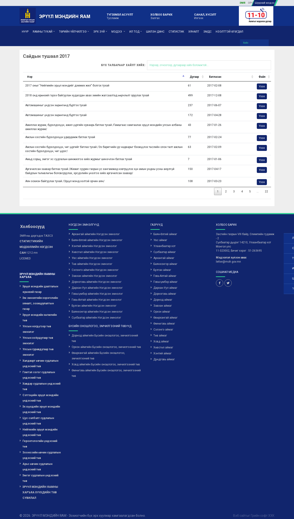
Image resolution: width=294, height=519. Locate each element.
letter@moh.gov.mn (228, 256)
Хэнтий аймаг (162, 348)
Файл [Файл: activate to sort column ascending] (225, 71)
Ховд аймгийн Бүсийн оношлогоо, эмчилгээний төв (106, 359)
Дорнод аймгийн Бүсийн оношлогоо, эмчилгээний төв (105, 333)
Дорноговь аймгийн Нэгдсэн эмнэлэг (97, 276)
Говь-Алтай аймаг (164, 270)
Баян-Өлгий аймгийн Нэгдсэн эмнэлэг (97, 235)
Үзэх (225, 81)
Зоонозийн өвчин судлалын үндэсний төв (42, 450)
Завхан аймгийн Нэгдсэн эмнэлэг (94, 270)
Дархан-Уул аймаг (165, 282)
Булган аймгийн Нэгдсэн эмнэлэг (94, 300)
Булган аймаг (162, 264)
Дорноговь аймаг (164, 288)
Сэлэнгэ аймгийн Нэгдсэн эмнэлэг (95, 264)
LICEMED (25, 253)
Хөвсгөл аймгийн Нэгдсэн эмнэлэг (95, 247)
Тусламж (120, 16)
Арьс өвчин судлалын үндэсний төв (37, 461)
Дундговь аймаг (164, 354)
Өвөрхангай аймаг (165, 312)
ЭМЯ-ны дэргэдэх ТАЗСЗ (36, 230)
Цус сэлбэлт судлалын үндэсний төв (38, 415)
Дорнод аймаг (162, 294)
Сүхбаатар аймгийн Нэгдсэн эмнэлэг (96, 312)
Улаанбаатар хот (164, 241)
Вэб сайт (239, 510)
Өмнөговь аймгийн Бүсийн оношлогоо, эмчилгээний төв (106, 368)
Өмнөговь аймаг (164, 318)
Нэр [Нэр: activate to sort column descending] (13, 71)
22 (228, 186)
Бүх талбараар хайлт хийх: (153, 60)
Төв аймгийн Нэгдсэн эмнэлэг (92, 259)
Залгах (161, 16)
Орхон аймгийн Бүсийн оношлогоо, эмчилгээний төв (106, 342)
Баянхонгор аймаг (165, 259)
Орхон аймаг (161, 306)
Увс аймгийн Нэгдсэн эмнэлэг (92, 253)
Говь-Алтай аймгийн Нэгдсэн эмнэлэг (97, 294)
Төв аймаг (160, 330)
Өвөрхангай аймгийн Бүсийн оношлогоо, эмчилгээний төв (98, 350)
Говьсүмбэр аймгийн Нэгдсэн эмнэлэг (97, 288)
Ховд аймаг (161, 336)
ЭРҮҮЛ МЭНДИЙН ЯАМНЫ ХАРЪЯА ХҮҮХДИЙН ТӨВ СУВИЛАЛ (40, 487)
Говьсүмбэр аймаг (165, 276)
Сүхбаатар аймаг (164, 247)
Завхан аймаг (162, 300)
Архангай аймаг (163, 253)
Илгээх (205, 16)
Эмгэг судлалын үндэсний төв (40, 473)
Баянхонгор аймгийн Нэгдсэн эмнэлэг (97, 306)
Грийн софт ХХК (262, 510)
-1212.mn (36, 242)
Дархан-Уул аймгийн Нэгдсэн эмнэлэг (97, 282)
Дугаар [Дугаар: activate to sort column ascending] (164, 71)
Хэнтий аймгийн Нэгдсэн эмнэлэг (94, 241)
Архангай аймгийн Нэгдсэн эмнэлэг (96, 229)
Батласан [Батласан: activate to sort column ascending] (183, 71)
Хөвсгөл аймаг (163, 342)
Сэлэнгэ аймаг (163, 324)
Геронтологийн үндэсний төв (40, 438)
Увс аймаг (160, 235)
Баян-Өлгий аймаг (165, 229)
